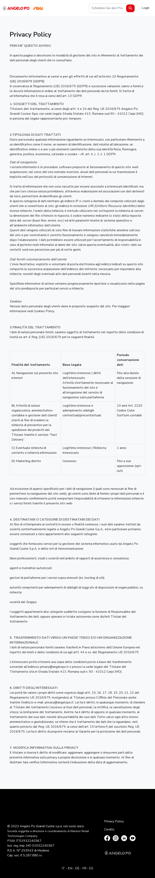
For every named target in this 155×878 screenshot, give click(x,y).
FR (84, 868)
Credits (109, 829)
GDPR (77, 96)
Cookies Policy (44, 311)
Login (145, 8)
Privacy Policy (114, 821)
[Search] (112, 8)
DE (77, 868)
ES (91, 868)
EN (70, 868)
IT (63, 868)
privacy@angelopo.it (54, 667)
